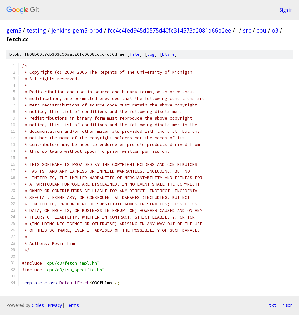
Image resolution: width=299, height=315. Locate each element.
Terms (72, 305)
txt (272, 305)
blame (168, 54)
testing (36, 30)
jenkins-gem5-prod (76, 30)
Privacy (55, 305)
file (135, 54)
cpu (261, 30)
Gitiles (38, 305)
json (288, 305)
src (247, 30)
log (151, 54)
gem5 (13, 30)
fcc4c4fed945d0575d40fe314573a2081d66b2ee (169, 30)
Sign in (286, 10)
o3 (275, 30)
